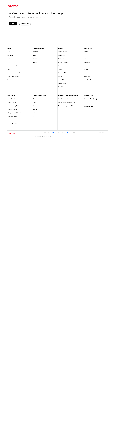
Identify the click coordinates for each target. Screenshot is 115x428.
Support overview (62, 51)
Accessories (11, 55)
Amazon (35, 62)
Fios (9, 120)
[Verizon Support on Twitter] (84, 110)
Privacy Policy (37, 132)
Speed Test (61, 87)
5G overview (87, 76)
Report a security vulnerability (65, 106)
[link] (13, 23)
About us (86, 51)
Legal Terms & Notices (64, 99)
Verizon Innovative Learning (91, 65)
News (85, 58)
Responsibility (87, 62)
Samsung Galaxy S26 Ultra (14, 106)
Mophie (35, 109)
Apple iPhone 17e (12, 102)
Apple (34, 55)
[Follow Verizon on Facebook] (84, 99)
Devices (10, 51)
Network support (62, 83)
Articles (86, 69)
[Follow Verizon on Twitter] (87, 99)
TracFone (10, 80)
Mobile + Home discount (14, 73)
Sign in (60, 69)
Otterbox (35, 99)
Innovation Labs (88, 80)
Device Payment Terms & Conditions (67, 102)
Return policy (61, 55)
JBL (34, 113)
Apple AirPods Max (12, 109)
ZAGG (34, 102)
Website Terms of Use (47, 136)
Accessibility (61, 80)
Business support (62, 65)
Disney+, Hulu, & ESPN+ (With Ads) (16, 113)
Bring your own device (13, 76)
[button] (25, 23)
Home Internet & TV (12, 65)
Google (35, 58)
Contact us (61, 58)
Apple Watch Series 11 (13, 116)
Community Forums (63, 62)
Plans (9, 58)
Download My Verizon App (65, 73)
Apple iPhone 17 (11, 99)
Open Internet (37, 136)
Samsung (35, 51)
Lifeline (60, 76)
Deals (9, 69)
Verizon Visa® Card (12, 123)
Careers (86, 55)
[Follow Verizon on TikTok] (96, 99)
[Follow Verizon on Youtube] (90, 99)
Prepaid (10, 62)
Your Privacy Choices (48, 132)
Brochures (86, 73)
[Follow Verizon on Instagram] (93, 99)
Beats (34, 106)
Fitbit (34, 116)
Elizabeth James (37, 120)
